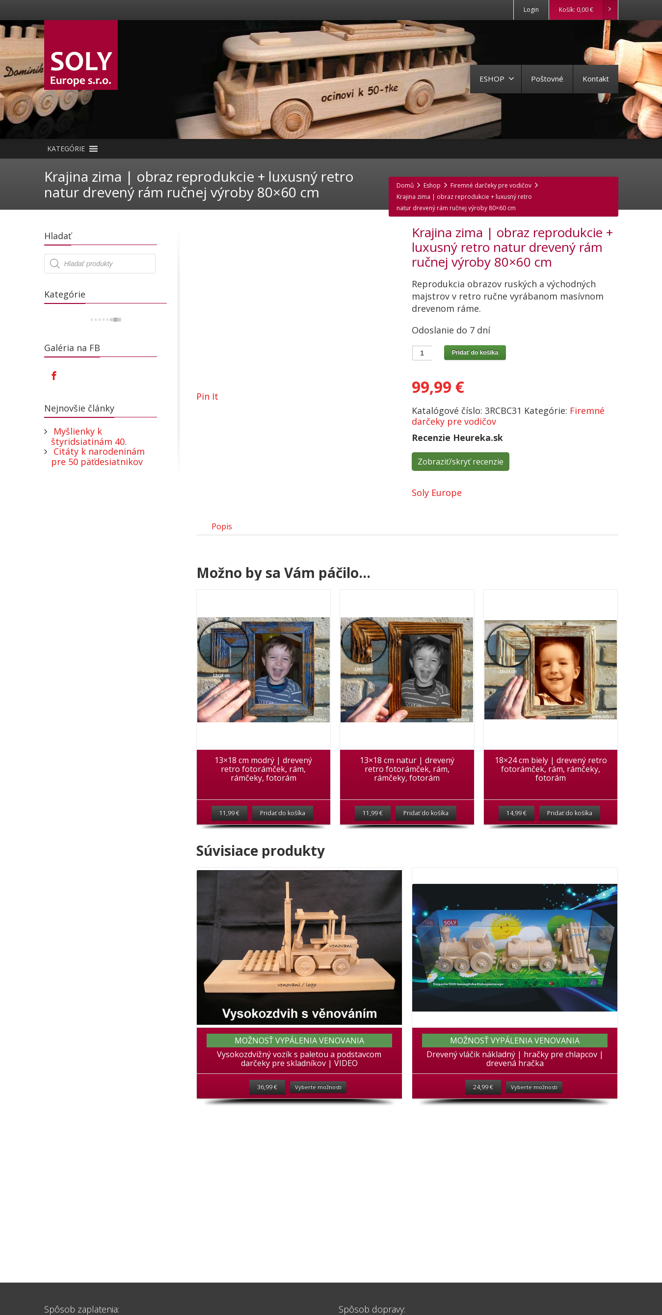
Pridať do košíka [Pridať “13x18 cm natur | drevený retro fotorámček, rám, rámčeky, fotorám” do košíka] (426, 825)
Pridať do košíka (475, 352)
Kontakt (596, 78)
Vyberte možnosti (318, 1101)
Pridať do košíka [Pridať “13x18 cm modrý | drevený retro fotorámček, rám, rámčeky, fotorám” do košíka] (282, 825)
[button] (66, 149)
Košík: (588, 10)
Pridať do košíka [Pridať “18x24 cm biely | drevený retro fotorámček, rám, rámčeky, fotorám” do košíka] (569, 825)
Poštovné (547, 78)
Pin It (207, 396)
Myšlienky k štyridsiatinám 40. (89, 436)
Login (531, 9)
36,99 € (267, 1101)
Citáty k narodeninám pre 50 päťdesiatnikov (98, 456)
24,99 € (483, 1101)
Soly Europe (437, 492)
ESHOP (496, 78)
